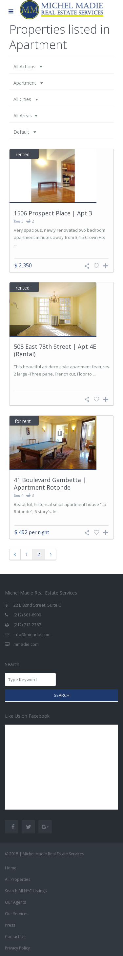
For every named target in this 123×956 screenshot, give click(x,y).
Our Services (16, 913)
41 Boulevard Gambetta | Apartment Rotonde (50, 483)
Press (10, 925)
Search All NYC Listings (26, 891)
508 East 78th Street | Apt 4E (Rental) (55, 350)
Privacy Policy (17, 948)
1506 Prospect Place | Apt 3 (53, 213)
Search (62, 695)
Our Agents (15, 902)
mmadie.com (26, 644)
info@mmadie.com (32, 634)
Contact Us (15, 936)
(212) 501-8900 (27, 615)
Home (10, 868)
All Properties (17, 879)
